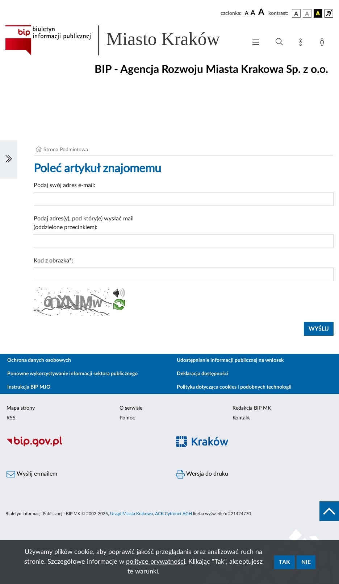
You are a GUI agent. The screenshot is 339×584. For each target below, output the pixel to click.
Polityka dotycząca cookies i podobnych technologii (234, 387)
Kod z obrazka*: (53, 261)
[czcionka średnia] (253, 13)
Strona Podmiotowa (65, 149)
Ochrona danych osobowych (39, 360)
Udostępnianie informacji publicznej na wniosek (230, 360)
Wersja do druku (202, 474)
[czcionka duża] (262, 12)
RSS (11, 418)
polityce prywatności (155, 562)
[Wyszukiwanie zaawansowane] (279, 42)
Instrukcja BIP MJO (28, 387)
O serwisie (131, 408)
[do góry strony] (329, 511)
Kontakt (241, 418)
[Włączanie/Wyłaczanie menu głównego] (255, 43)
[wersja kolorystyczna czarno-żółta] (318, 13)
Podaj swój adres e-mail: (64, 185)
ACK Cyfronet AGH (173, 513)
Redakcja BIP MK (252, 408)
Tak (284, 562)
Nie (306, 562)
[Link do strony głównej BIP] (122, 40)
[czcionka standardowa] (246, 13)
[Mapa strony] (302, 43)
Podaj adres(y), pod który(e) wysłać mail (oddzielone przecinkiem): (84, 223)
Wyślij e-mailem (32, 474)
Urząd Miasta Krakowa (131, 513)
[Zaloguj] (323, 43)
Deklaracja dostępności (203, 373)
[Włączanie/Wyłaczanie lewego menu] (8, 159)
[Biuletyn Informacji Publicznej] (84, 445)
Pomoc (127, 418)
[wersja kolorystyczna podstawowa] (296, 13)
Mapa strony (21, 408)
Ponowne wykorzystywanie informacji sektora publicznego (72, 373)
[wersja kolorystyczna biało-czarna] (307, 13)
